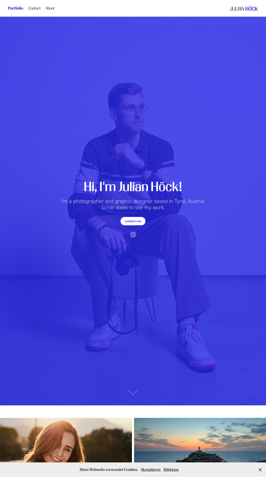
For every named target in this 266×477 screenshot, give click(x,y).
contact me (133, 221)
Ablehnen (171, 469)
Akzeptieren (150, 469)
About (50, 8)
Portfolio (15, 8)
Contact (34, 8)
